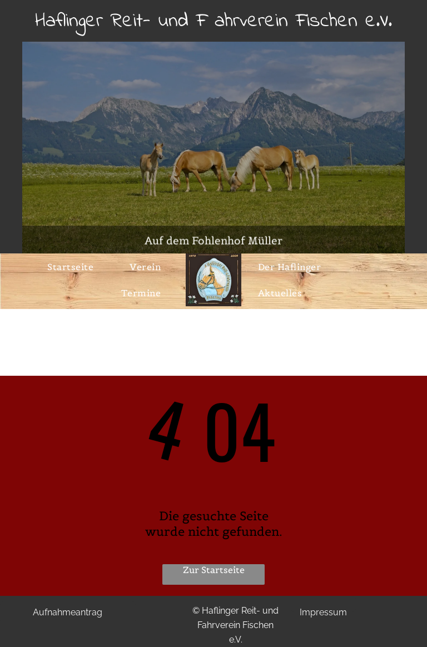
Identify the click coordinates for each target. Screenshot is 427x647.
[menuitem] (74, 267)
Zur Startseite (214, 569)
